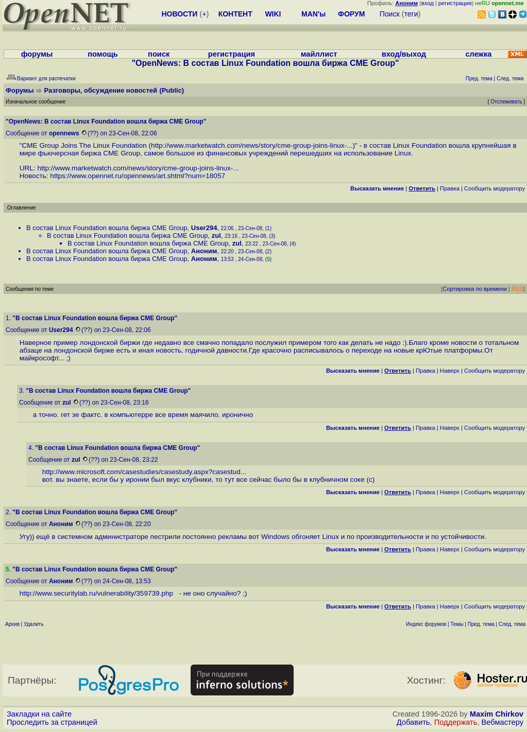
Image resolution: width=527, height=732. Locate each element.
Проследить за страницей (52, 722)
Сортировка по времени (475, 289)
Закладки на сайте (39, 714)
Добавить (413, 722)
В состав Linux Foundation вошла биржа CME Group (107, 228)
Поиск (390, 14)
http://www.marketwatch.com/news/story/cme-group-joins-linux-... (251, 145)
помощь (103, 54)
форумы (37, 54)
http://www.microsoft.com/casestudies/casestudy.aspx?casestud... (144, 472)
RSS (517, 289)
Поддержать (456, 722)
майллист (319, 54)
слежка (478, 54)
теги (411, 14)
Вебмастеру (502, 722)
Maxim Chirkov (496, 714)
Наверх (450, 371)
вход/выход (404, 54)
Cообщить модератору (494, 188)
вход (427, 3)
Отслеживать (506, 101)
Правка (450, 188)
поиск (158, 54)
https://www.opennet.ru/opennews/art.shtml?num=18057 (137, 176)
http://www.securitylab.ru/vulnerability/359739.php (98, 593)
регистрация (455, 3)
